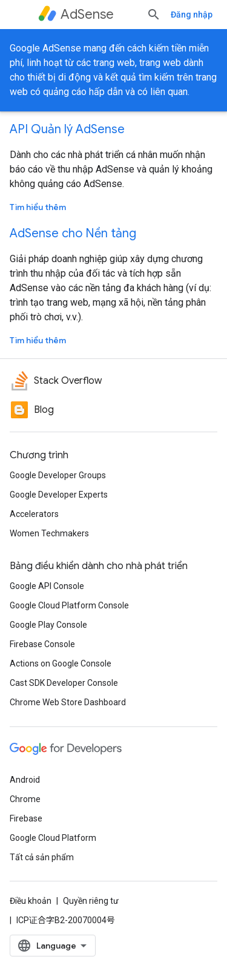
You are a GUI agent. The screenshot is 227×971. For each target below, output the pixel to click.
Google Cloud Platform (53, 838)
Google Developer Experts (59, 494)
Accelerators (34, 514)
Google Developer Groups (58, 475)
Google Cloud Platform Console (69, 605)
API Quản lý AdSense (67, 129)
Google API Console (47, 586)
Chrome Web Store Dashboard (68, 702)
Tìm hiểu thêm (38, 207)
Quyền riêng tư (91, 901)
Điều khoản (30, 901)
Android (25, 780)
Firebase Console (42, 644)
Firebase (26, 818)
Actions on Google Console (60, 663)
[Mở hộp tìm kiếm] (153, 14)
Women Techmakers (49, 533)
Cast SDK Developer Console (64, 683)
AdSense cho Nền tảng (73, 233)
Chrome (25, 799)
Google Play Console (48, 625)
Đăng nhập (191, 14)
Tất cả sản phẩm (42, 857)
